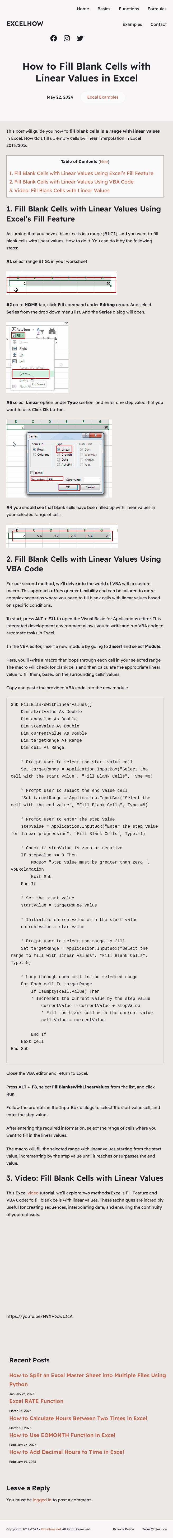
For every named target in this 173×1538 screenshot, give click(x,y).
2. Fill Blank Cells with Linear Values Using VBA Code (71, 182)
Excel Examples (103, 97)
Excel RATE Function (36, 1401)
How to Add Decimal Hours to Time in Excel (66, 1452)
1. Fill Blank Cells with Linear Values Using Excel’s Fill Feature (81, 173)
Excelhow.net (51, 1529)
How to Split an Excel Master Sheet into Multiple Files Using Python (87, 1379)
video (33, 1192)
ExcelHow (24, 23)
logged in (42, 1499)
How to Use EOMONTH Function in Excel (62, 1435)
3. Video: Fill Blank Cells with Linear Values (59, 190)
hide (104, 161)
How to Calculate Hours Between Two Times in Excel (78, 1418)
